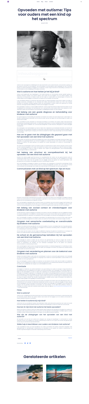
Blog (42, 1)
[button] (81, 1)
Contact (51, 1)
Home (38, 1)
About (46, 1)
